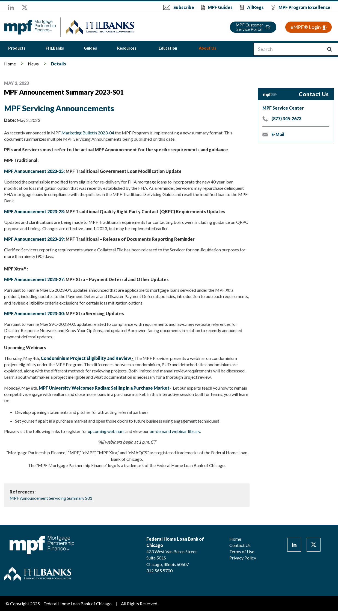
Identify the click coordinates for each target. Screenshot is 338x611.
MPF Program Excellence (304, 7)
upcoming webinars (106, 431)
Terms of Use (241, 551)
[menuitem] (17, 49)
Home (10, 63)
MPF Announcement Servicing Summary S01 (51, 498)
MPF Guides (220, 7)
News (33, 63)
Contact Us (240, 545)
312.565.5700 (159, 570)
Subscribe (183, 7)
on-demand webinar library (175, 431)
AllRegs (255, 7)
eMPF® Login (308, 27)
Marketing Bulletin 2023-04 (87, 132)
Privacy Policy (242, 557)
